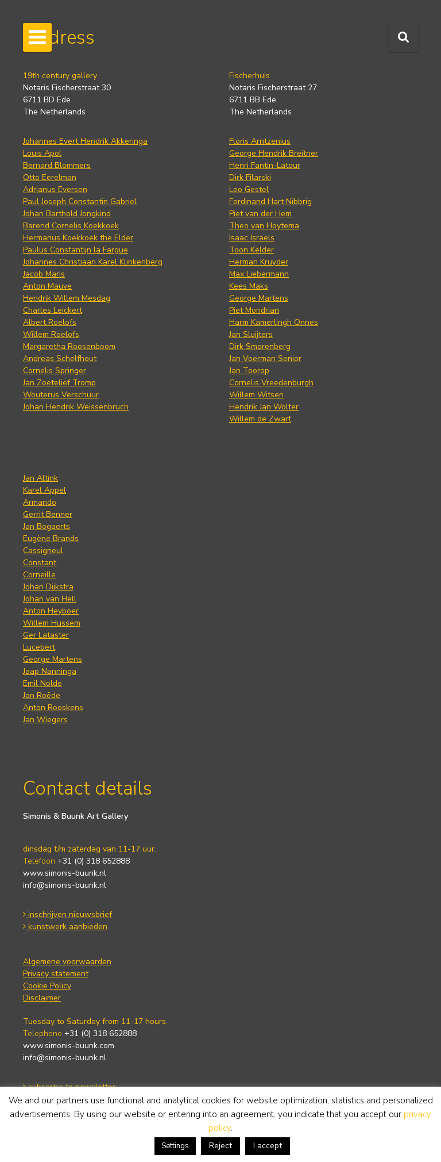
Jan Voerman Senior (265, 358)
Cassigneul (43, 550)
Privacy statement (55, 973)
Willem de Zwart (260, 418)
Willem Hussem (51, 623)
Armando (39, 502)
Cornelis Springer (54, 370)
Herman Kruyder (258, 261)
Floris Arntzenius (260, 141)
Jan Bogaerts (46, 526)
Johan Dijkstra (48, 586)
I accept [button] (267, 1145)
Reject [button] (220, 1145)
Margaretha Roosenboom (69, 346)
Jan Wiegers (45, 719)
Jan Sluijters (251, 334)
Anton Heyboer (51, 610)
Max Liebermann (259, 274)
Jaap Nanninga (49, 671)
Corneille (39, 574)
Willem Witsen (256, 394)
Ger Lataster (46, 635)
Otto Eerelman (49, 177)
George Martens (258, 298)
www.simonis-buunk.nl (64, 873)
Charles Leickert (52, 310)
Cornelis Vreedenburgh (271, 382)
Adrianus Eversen (55, 189)
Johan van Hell (49, 598)
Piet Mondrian (254, 310)
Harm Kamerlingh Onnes (273, 322)
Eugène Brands (51, 538)
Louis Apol (42, 153)
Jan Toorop (249, 370)
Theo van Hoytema (264, 225)
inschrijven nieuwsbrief (67, 914)
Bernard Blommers (57, 165)
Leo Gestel (249, 189)
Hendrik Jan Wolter (264, 406)
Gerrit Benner (47, 514)
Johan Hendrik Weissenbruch (76, 406)
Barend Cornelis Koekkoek (71, 225)
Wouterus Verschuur (61, 394)
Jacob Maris (44, 274)
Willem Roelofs (51, 334)
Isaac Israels (251, 237)
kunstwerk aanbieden (65, 926)
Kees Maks (248, 286)
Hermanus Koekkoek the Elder (78, 237)
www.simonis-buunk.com (68, 1045)
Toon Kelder (251, 249)
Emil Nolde (42, 683)
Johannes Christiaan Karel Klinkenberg (93, 261)
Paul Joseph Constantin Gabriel (80, 201)
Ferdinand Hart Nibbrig (270, 201)
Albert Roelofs (49, 322)
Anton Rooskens (53, 707)
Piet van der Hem (260, 213)
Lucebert (39, 647)
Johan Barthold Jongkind (67, 213)
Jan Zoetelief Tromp (59, 382)
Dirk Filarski (250, 177)
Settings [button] (175, 1146)
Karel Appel (44, 490)
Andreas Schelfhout (59, 358)
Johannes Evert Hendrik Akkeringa (85, 141)
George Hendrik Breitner (273, 153)
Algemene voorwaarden (67, 961)
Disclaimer (42, 997)
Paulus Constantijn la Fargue (75, 249)
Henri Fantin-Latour (264, 165)
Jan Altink (40, 478)
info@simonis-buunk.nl (64, 885)
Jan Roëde (41, 695)
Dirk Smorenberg (260, 346)
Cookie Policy (47, 985)
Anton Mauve (47, 286)
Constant (39, 562)
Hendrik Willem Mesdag (66, 298)
